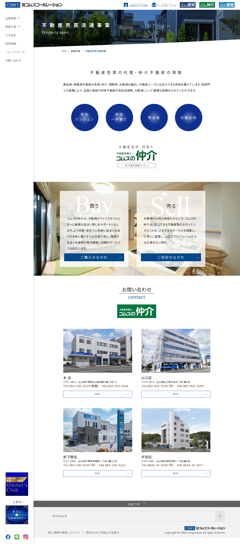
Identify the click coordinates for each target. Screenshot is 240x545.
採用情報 (10, 43)
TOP (64, 51)
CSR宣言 (10, 35)
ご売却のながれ (171, 261)
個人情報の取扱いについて (64, 540)
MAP (97, 399)
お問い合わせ (13, 60)
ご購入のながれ (94, 261)
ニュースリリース (15, 52)
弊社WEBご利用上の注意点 (102, 540)
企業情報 (10, 18)
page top (137, 511)
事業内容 (10, 27)
